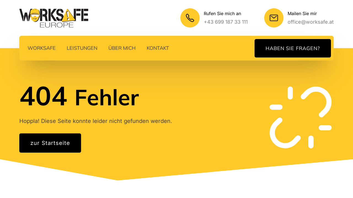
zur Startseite (50, 143)
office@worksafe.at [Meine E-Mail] (311, 22)
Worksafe (42, 48)
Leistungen (82, 48)
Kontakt (158, 48)
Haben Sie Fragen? (293, 48)
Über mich (122, 48)
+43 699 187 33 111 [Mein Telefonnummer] (226, 22)
